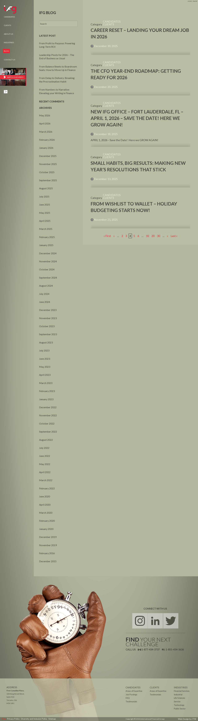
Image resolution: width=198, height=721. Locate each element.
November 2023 (48, 318)
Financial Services (181, 691)
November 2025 (48, 163)
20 (153, 236)
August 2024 (46, 285)
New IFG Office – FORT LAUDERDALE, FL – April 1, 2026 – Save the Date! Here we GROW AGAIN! (137, 118)
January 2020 (46, 528)
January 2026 (46, 147)
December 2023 (47, 309)
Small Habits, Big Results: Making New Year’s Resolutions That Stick (138, 166)
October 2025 (46, 172)
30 (158, 236)
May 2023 (44, 366)
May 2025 (44, 212)
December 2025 (47, 155)
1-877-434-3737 (149, 649)
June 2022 (44, 455)
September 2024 (48, 277)
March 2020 (45, 512)
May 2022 (44, 464)
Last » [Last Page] (174, 236)
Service (177, 702)
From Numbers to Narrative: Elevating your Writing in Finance (56, 91)
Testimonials (155, 695)
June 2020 (44, 496)
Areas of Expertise (157, 691)
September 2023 (48, 334)
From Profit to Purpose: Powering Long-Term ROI (57, 45)
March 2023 (45, 382)
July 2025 (44, 196)
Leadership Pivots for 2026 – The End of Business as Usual (56, 56)
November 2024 (48, 261)
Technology (178, 705)
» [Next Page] (167, 236)
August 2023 (46, 342)
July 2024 (44, 293)
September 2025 (48, 180)
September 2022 (48, 431)
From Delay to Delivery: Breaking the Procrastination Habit (57, 79)
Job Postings (131, 695)
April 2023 (44, 374)
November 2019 (48, 545)
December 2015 (47, 561)
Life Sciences (179, 698)
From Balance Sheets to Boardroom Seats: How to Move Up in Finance (58, 68)
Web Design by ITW (188, 719)
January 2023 (46, 399)
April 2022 (44, 472)
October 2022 (46, 423)
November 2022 (48, 415)
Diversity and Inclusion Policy (31, 719)
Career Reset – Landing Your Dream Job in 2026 (140, 33)
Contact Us (9, 59)
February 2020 (47, 520)
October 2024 (46, 269)
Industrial (178, 695)
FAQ (127, 698)
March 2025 (45, 228)
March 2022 (45, 480)
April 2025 (44, 220)
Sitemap (48, 719)
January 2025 (46, 245)
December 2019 (47, 536)
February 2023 (47, 391)
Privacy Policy (12, 719)
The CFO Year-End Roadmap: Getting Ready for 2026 (136, 74)
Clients (7, 25)
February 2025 (47, 237)
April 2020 (44, 504)
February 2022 (47, 488)
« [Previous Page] (114, 236)
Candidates (9, 17)
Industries (9, 42)
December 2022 (47, 407)
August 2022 (46, 439)
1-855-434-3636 (173, 649)
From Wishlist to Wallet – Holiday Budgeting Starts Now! (134, 207)
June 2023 (44, 358)
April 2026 (44, 123)
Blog (195, 1)
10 (147, 236)
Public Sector (179, 709)
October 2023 (46, 326)
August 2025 (46, 188)
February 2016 (47, 553)
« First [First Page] (107, 236)
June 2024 (44, 301)
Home (190, 1)
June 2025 (44, 204)
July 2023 (44, 350)
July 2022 (44, 447)
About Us (8, 34)
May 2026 (44, 115)
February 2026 (47, 139)
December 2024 (47, 253)
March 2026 (45, 131)
